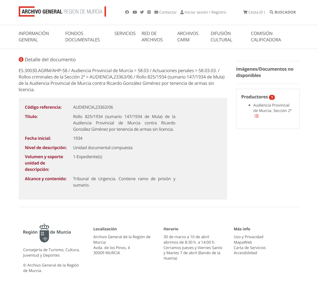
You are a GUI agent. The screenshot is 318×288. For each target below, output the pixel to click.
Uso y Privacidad (248, 236)
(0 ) (254, 12)
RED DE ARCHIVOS (152, 36)
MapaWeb (243, 242)
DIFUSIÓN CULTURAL (221, 36)
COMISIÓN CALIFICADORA (266, 36)
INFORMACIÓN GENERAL (34, 36)
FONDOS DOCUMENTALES (82, 36)
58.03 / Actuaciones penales (166, 71)
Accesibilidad (245, 252)
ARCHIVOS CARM (187, 36)
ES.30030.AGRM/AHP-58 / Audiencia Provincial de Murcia (76, 71)
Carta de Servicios (250, 247)
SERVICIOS (125, 33)
